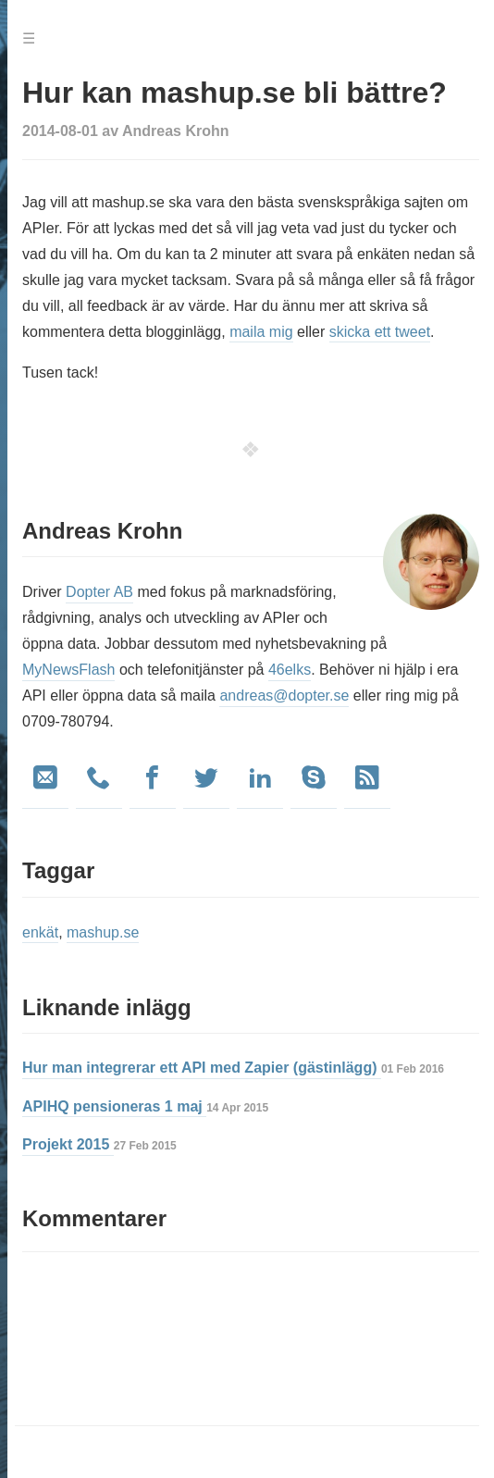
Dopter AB (99, 592)
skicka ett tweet (379, 332)
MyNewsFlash (68, 669)
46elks (289, 669)
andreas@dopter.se (284, 695)
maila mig (260, 332)
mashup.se (103, 932)
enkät (40, 932)
